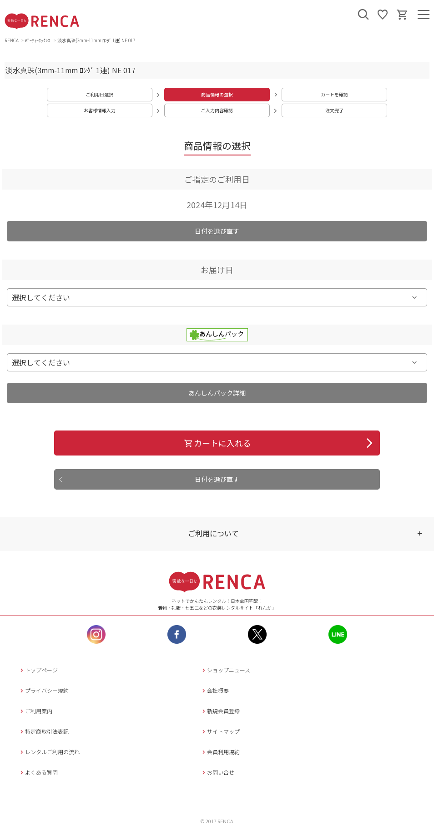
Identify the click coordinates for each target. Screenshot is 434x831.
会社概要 (214, 690)
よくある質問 (38, 772)
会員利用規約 (220, 752)
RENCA (12, 40)
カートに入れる (217, 443)
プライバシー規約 (43, 690)
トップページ (38, 670)
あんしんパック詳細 (217, 392)
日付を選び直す (217, 230)
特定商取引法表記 (43, 731)
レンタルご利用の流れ (49, 752)
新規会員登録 (220, 711)
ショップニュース (225, 670)
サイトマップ (220, 731)
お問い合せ (217, 772)
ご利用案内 (35, 711)
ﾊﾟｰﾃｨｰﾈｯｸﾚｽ (38, 40)
